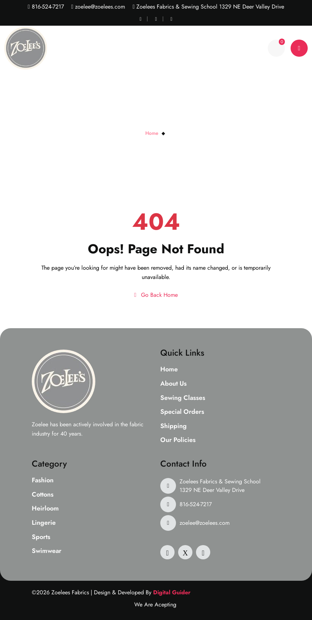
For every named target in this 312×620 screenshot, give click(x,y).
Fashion (43, 480)
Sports (41, 537)
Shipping (173, 426)
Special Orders (182, 412)
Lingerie (44, 523)
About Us (173, 384)
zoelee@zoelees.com (99, 6)
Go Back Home (156, 295)
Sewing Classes (182, 398)
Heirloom (45, 508)
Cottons (43, 495)
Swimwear (46, 551)
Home (151, 133)
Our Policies (178, 440)
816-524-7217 (47, 6)
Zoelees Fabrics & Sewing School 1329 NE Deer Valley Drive (220, 485)
